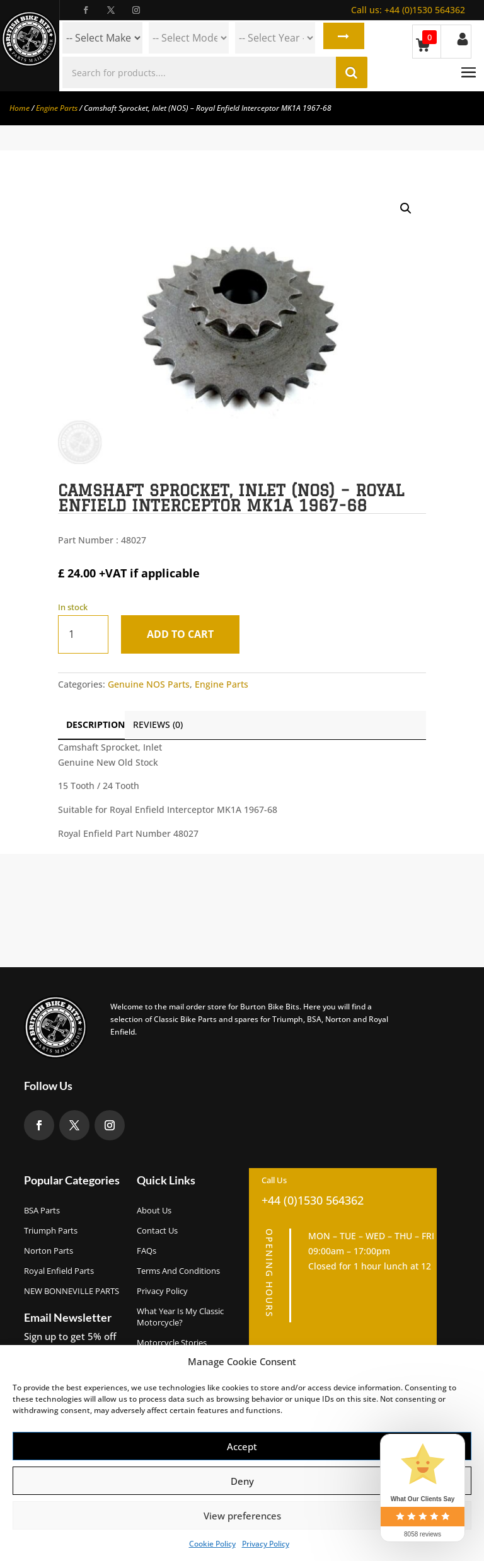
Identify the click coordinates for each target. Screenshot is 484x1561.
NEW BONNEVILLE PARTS (71, 1291)
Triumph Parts (51, 1230)
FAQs (146, 1250)
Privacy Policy (265, 1543)
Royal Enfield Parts (59, 1270)
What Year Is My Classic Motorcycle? (180, 1316)
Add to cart (184, 634)
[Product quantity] (83, 634)
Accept (242, 1446)
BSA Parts (42, 1210)
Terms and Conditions (178, 1270)
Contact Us (157, 1230)
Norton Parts (48, 1250)
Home (19, 108)
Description (95, 724)
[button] (406, 208)
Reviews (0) (158, 724)
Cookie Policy (212, 1543)
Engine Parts (57, 108)
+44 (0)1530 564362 (408, 10)
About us (154, 1210)
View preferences (242, 1515)
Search (341, 38)
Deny (242, 1481)
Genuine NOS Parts (149, 684)
